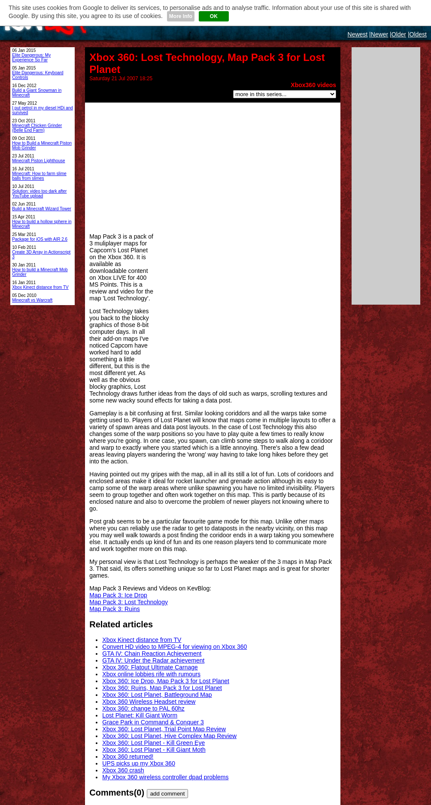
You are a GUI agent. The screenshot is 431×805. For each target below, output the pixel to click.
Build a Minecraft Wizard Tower (41, 208)
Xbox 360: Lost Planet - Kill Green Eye (153, 742)
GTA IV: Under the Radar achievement (153, 660)
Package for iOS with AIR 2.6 (39, 239)
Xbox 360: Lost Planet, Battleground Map (157, 694)
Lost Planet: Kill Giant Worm (139, 715)
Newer (379, 34)
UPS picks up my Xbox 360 (138, 763)
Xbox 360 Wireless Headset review (148, 701)
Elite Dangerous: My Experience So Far (31, 57)
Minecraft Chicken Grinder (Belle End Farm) (37, 128)
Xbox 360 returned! (127, 756)
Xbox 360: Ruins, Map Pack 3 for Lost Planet (162, 687)
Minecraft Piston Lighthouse (38, 160)
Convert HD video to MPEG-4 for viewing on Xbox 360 (174, 646)
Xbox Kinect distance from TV (141, 639)
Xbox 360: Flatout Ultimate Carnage (150, 667)
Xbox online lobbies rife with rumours (151, 674)
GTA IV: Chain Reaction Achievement (151, 653)
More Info (180, 16)
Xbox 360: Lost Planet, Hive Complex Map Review (169, 735)
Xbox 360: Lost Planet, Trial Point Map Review (164, 729)
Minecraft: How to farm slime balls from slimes (39, 176)
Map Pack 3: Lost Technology (128, 602)
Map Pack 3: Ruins (114, 608)
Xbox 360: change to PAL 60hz (143, 708)
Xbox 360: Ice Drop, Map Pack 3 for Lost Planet (165, 681)
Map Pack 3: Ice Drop (118, 595)
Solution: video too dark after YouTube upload (39, 193)
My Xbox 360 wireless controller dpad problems (165, 777)
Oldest (418, 34)
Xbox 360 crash (123, 770)
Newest (358, 34)
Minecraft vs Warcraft (32, 300)
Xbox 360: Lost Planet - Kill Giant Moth (153, 749)
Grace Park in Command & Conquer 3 (153, 722)
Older (399, 34)
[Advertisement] (212, 167)
